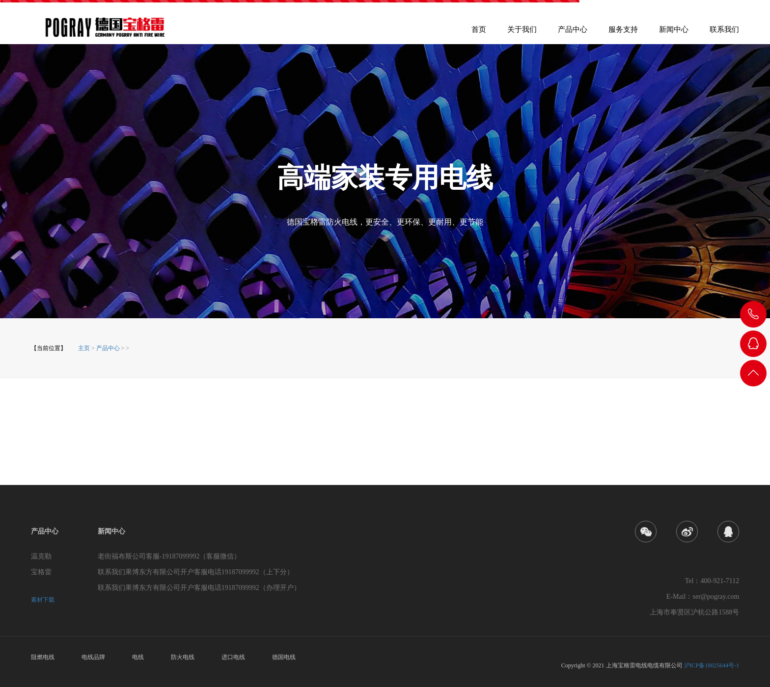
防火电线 (182, 657)
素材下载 (43, 599)
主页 (84, 348)
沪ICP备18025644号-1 (712, 665)
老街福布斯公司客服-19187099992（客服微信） (169, 556)
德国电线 (284, 657)
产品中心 (572, 32)
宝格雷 (41, 572)
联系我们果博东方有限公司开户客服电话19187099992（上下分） (196, 572)
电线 (138, 657)
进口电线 (233, 657)
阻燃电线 (43, 657)
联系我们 (724, 32)
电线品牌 (93, 657)
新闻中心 (673, 32)
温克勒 (41, 556)
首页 (478, 32)
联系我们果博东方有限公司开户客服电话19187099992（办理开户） (199, 587)
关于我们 (522, 32)
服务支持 (623, 32)
